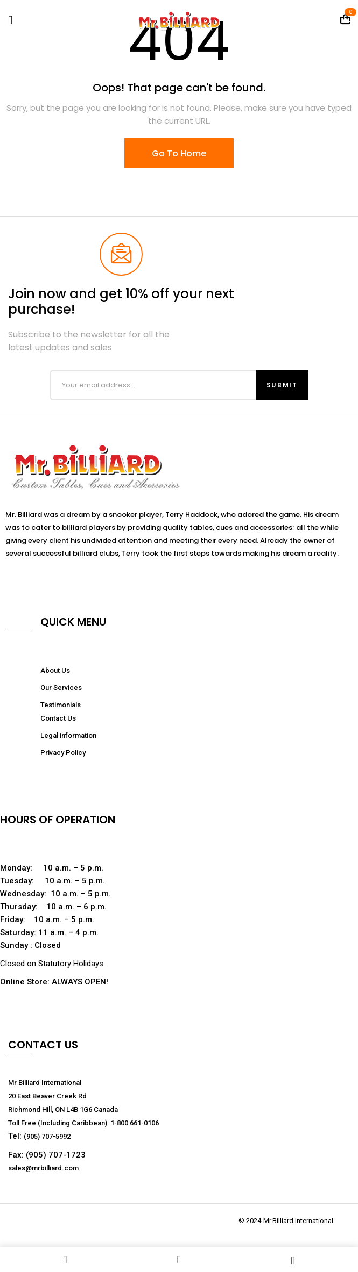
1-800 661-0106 (134, 1123)
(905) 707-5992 (47, 1136)
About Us (55, 670)
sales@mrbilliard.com (43, 1168)
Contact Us (58, 718)
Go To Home (179, 153)
